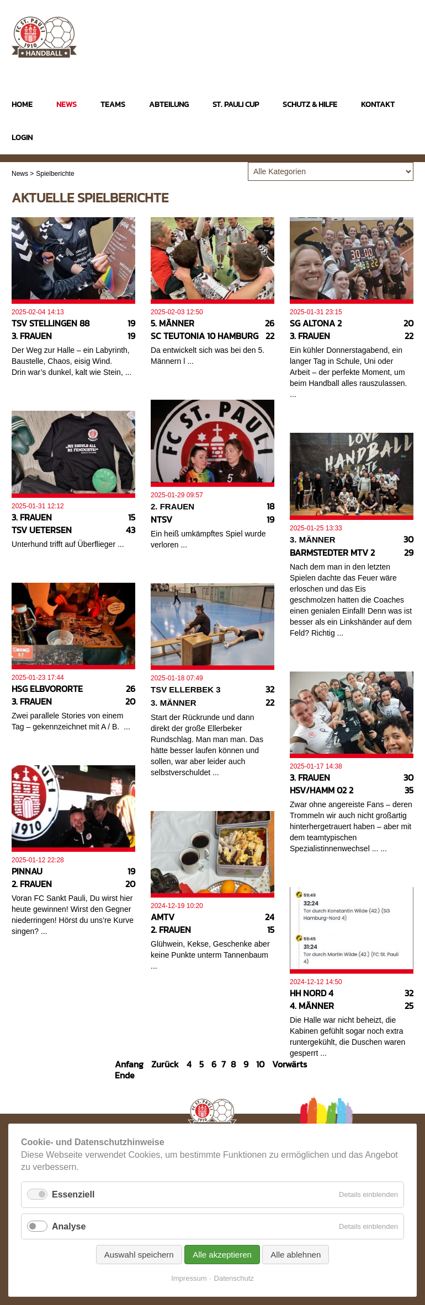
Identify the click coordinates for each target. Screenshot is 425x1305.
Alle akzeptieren (222, 1254)
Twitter (405, 32)
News (20, 174)
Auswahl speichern (139, 1254)
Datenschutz (234, 1278)
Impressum (188, 1278)
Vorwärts (289, 1064)
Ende (125, 1075)
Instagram (362, 32)
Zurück (165, 1064)
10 (260, 1064)
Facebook (384, 32)
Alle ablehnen (295, 1254)
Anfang (129, 1064)
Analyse (69, 1226)
